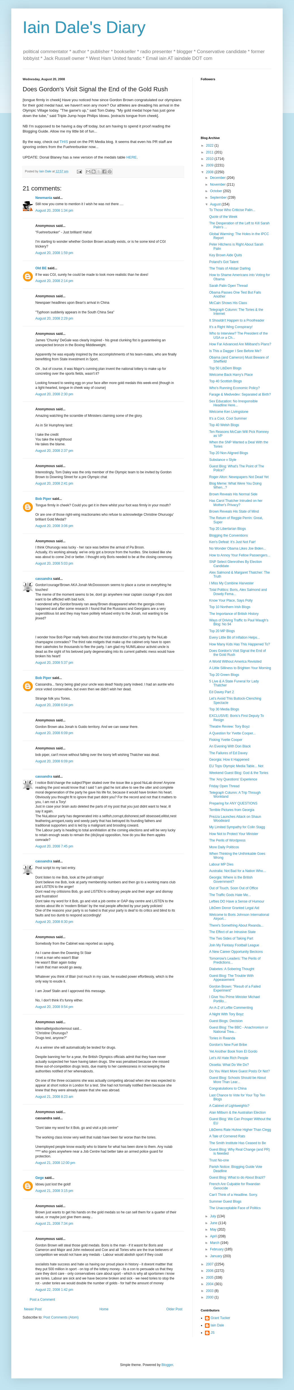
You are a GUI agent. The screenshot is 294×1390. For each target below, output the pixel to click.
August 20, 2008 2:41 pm (54, 483)
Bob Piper (43, 499)
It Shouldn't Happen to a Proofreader (236, 320)
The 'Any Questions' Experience (233, 779)
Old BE (41, 268)
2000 (210, 1297)
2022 (210, 146)
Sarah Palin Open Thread (228, 286)
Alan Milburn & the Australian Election (237, 1112)
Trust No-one (219, 1160)
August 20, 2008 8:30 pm (54, 922)
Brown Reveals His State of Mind (234, 511)
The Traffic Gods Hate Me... (230, 895)
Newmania (43, 198)
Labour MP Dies (221, 864)
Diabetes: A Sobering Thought (231, 969)
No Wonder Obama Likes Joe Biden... (237, 548)
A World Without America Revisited (235, 661)
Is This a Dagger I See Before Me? (235, 351)
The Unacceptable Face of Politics (235, 1208)
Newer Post (33, 1309)
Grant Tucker (220, 1318)
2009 (210, 165)
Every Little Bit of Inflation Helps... (234, 637)
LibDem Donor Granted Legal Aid (234, 908)
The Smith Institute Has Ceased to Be (237, 1143)
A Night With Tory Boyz (226, 1014)
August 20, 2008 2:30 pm (54, 394)
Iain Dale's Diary (84, 27)
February (217, 1249)
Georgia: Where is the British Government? (230, 879)
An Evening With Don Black (230, 746)
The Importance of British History (234, 614)
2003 (210, 1291)
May (213, 1229)
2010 (210, 159)
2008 (210, 172)
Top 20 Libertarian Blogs (227, 529)
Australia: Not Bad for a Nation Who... (237, 871)
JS (213, 1333)
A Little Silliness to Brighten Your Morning (240, 668)
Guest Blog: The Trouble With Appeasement (231, 978)
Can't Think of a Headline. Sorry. (233, 1195)
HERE (131, 157)
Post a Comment (42, 1300)
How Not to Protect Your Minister (233, 834)
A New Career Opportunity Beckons (236, 952)
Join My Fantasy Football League (234, 945)
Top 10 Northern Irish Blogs (229, 607)
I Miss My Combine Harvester (231, 583)
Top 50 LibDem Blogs (225, 368)
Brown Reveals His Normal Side (233, 494)
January (216, 1256)
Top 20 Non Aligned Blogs (228, 453)
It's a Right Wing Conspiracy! (231, 327)
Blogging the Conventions (228, 535)
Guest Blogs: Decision (226, 1021)
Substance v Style (222, 460)
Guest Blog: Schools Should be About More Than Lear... (237, 1080)
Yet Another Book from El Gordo (233, 1051)
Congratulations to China (228, 1088)
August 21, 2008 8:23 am (54, 1097)
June (214, 1223)
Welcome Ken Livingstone (228, 412)
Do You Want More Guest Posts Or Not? (239, 1071)
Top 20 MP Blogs (222, 631)
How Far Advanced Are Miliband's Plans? (240, 344)
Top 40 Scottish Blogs (225, 381)
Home (104, 1309)
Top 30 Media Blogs (224, 709)
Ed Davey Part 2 (221, 692)
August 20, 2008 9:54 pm (54, 1007)
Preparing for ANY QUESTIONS (233, 803)
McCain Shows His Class (228, 303)
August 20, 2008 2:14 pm (54, 281)
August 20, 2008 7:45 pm (54, 846)
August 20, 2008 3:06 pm (54, 526)
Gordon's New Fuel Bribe (228, 1045)
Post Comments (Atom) (61, 1317)
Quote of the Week (223, 217)
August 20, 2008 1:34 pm (54, 210)
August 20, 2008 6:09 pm (54, 733)
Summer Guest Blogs (225, 1201)
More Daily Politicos (224, 847)
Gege (39, 1178)
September (219, 197)
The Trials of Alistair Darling (229, 268)
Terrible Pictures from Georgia (231, 810)
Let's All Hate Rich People (228, 1058)
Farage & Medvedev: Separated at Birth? (240, 394)
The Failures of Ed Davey (228, 753)
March (215, 1243)
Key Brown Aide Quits (225, 255)
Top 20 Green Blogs (224, 675)
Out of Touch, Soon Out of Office (233, 888)
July (213, 1216)
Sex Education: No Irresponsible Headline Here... (233, 403)
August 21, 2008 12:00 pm (55, 1163)
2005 (210, 1278)
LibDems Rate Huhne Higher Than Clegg (240, 1130)
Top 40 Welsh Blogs (224, 425)
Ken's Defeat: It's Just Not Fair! (232, 542)
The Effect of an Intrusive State (232, 932)
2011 (210, 152)
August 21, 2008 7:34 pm (54, 1224)
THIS (64, 142)
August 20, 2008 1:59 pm (54, 253)
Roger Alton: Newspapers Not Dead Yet (239, 477)
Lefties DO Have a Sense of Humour (236, 901)
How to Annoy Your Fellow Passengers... (239, 555)
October (216, 191)
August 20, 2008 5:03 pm (54, 563)
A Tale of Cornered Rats (227, 1136)
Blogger (167, 1365)
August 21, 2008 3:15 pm (54, 1191)
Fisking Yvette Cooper (225, 740)
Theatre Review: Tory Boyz (229, 726)
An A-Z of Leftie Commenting (231, 1008)
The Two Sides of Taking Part (231, 938)
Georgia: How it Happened (229, 760)
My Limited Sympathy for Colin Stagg (237, 827)
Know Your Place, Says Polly (230, 600)
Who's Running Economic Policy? (234, 388)
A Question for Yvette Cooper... (232, 733)
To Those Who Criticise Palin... (232, 210)
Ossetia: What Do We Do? (229, 1065)
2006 (210, 1271)
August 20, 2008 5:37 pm (54, 663)
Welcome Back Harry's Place (231, 375)
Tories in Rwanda (222, 1038)
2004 (210, 1284)
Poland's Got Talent (223, 262)
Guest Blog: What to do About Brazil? (237, 1177)
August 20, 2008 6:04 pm (54, 705)
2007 (210, 1264)
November (218, 185)
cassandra (43, 579)
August (216, 204)
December (218, 178)
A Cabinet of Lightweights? (229, 1106)
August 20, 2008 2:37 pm (54, 451)
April (214, 1236)
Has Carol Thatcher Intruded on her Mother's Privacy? (236, 503)
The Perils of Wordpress (227, 840)
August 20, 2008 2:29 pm (54, 318)
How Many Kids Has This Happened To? (239, 644)
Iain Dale (217, 1325)
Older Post (174, 1309)
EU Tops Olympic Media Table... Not (236, 766)
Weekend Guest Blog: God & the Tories (238, 773)
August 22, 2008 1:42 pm (54, 1290)
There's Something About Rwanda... (236, 925)
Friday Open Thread (224, 786)
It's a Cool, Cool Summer (228, 418)
